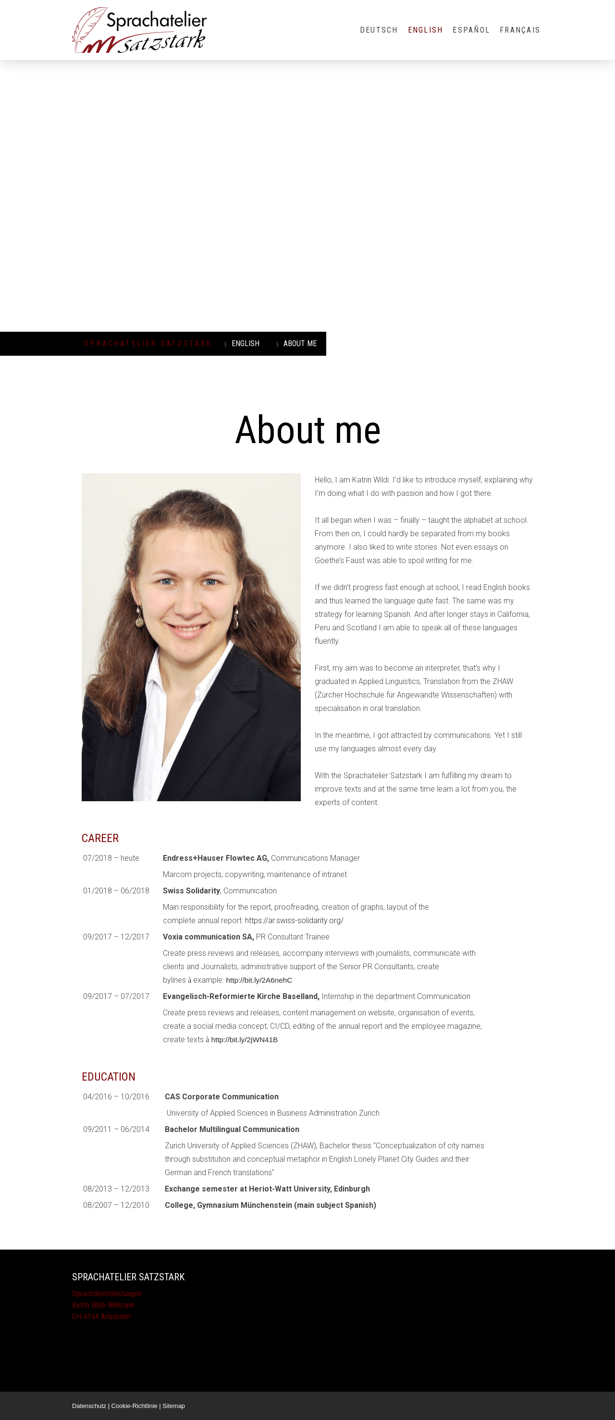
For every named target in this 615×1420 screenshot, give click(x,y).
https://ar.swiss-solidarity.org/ (294, 920)
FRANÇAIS (520, 30)
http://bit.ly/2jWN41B (244, 1039)
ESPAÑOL (471, 30)
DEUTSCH (379, 30)
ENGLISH (425, 30)
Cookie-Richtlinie (134, 1405)
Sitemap (173, 1405)
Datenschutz (89, 1405)
